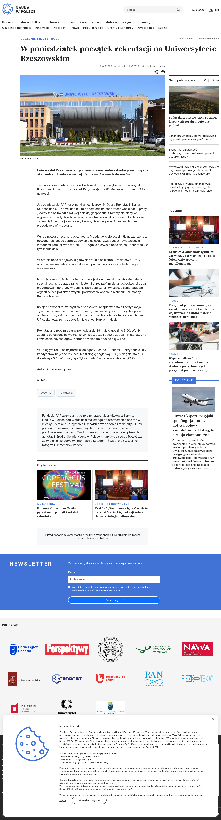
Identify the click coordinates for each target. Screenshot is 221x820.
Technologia (144, 22)
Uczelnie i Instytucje (16, 27)
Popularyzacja (93, 27)
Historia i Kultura (29, 22)
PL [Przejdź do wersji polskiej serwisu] (211, 9)
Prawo (74, 27)
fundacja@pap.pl (155, 786)
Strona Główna (185, 38)
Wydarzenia (145, 27)
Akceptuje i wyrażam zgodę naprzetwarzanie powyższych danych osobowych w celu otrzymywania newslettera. (111, 588)
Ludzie (162, 27)
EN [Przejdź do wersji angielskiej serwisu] (217, 9)
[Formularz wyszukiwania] (153, 9)
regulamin (88, 587)
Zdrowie (70, 22)
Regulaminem (122, 535)
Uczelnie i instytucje (39, 38)
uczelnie (46, 392)
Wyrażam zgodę (89, 800)
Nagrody (60, 27)
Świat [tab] (215, 80)
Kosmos (7, 22)
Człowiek (53, 22)
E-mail (72, 572)
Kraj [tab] (206, 80)
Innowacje (42, 27)
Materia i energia (118, 22)
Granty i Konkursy (120, 27)
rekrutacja (66, 392)
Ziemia (97, 22)
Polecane (184, 380)
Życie (84, 22)
